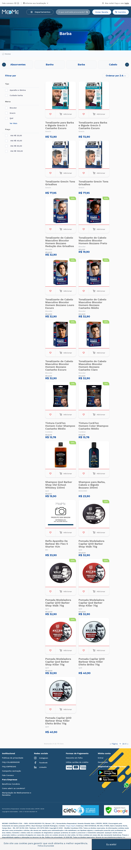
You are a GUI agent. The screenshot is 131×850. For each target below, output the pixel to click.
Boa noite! (115, 3)
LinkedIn (40, 767)
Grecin (10, 113)
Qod (9, 118)
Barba (81, 64)
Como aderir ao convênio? (13, 788)
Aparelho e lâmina (15, 90)
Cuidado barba (14, 95)
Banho (50, 64)
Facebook (40, 762)
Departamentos (40, 12)
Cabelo (113, 64)
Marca (7, 101)
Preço (7, 129)
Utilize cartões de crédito (77, 762)
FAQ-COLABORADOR (11, 762)
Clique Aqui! (70, 826)
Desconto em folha (74, 758)
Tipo (7, 84)
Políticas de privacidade (12, 758)
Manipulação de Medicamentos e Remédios (16, 794)
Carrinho (120, 12)
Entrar (100, 758)
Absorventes (18, 64)
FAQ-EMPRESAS (9, 767)
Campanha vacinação (11, 771)
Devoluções (103, 762)
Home (6, 54)
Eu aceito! (111, 844)
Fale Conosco (8, 775)
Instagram (41, 758)
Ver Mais (13, 123)
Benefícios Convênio (11, 784)
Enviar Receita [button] (101, 12)
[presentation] (4, 65)
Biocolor (11, 108)
